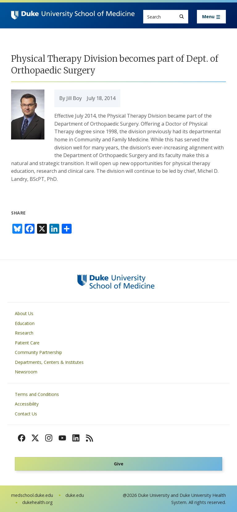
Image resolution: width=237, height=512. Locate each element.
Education (25, 323)
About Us (24, 313)
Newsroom (26, 372)
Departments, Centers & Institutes (49, 362)
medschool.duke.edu (32, 495)
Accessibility (27, 404)
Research (24, 333)
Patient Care (27, 343)
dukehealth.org (37, 502)
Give (118, 464)
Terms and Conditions (37, 394)
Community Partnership (38, 352)
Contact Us (26, 414)
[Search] (181, 16)
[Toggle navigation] (211, 16)
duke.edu (74, 495)
